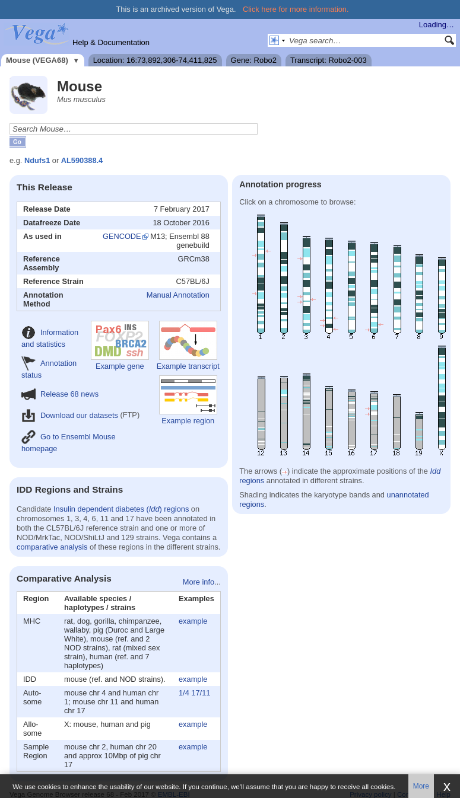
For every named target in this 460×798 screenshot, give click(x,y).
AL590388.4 (82, 160)
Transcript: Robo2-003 (328, 60)
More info (198, 581)
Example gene (120, 346)
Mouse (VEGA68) (37, 60)
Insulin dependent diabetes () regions (121, 509)
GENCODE (122, 236)
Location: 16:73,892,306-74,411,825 (155, 60)
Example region (188, 400)
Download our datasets (69, 415)
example (193, 621)
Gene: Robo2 (254, 60)
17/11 (200, 692)
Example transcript (188, 346)
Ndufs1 (37, 160)
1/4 (184, 692)
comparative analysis (52, 546)
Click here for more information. (296, 9)
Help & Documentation (111, 42)
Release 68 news (60, 394)
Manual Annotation (178, 295)
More (421, 786)
